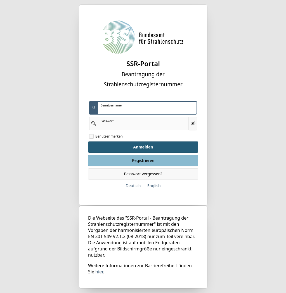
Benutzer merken (109, 136)
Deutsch (133, 185)
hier (99, 272)
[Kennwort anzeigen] (192, 123)
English (153, 185)
